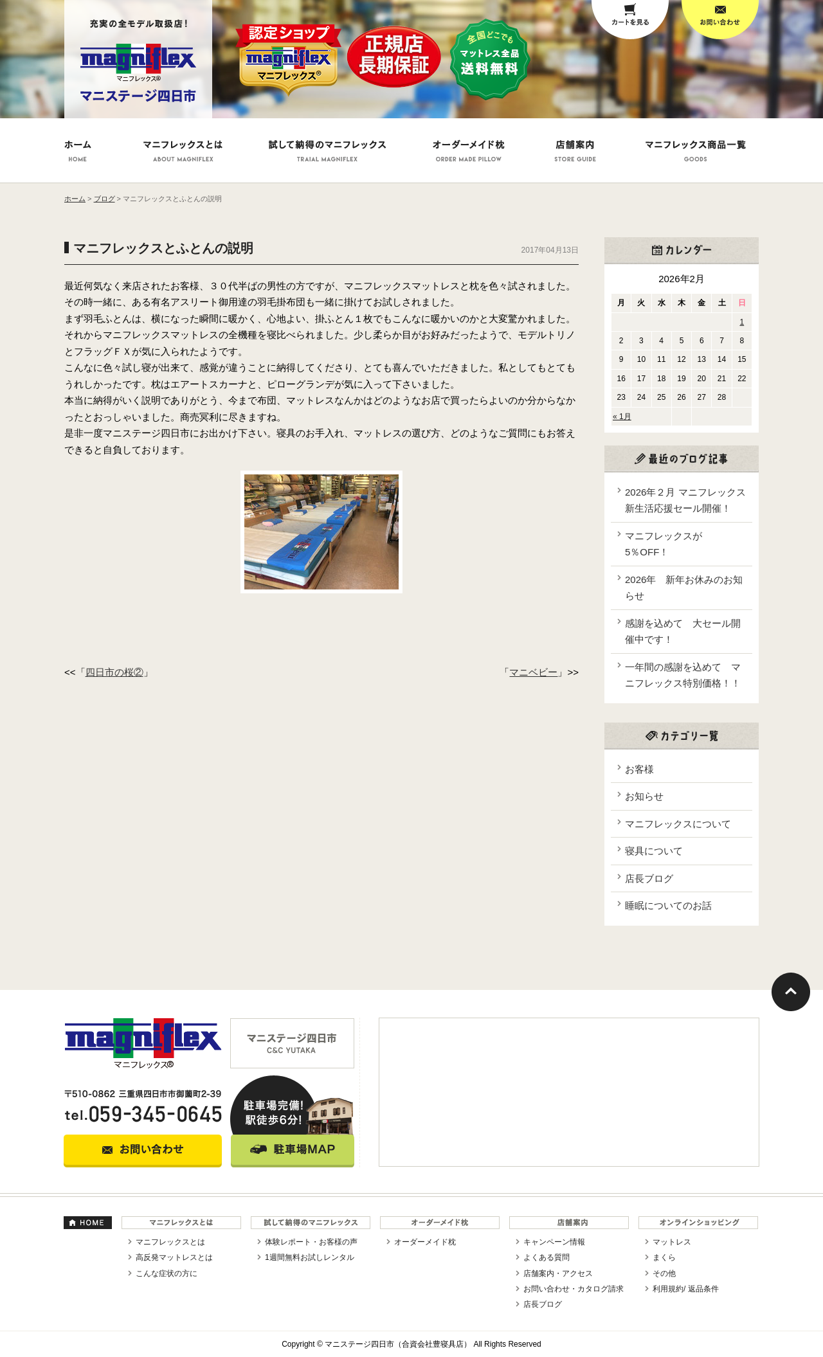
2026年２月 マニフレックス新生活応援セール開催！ (685, 500)
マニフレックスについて (678, 823)
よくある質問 (546, 1257)
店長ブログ (649, 878)
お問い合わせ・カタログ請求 (573, 1288)
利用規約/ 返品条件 (686, 1288)
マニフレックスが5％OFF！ (663, 544)
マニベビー (533, 672)
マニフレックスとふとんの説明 (163, 248)
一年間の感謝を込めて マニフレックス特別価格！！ (683, 675)
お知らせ (644, 796)
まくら (664, 1257)
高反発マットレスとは (174, 1257)
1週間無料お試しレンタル (309, 1257)
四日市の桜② (114, 672)
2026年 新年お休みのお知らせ (684, 588)
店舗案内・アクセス (558, 1273)
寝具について (654, 850)
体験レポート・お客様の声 (311, 1241)
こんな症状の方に (166, 1273)
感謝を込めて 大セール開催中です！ (683, 631)
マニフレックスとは (170, 1241)
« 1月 (622, 416)
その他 (664, 1273)
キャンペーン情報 (554, 1241)
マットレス (672, 1241)
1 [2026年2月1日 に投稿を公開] (742, 322)
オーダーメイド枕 (425, 1241)
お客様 (639, 769)
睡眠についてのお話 (668, 905)
